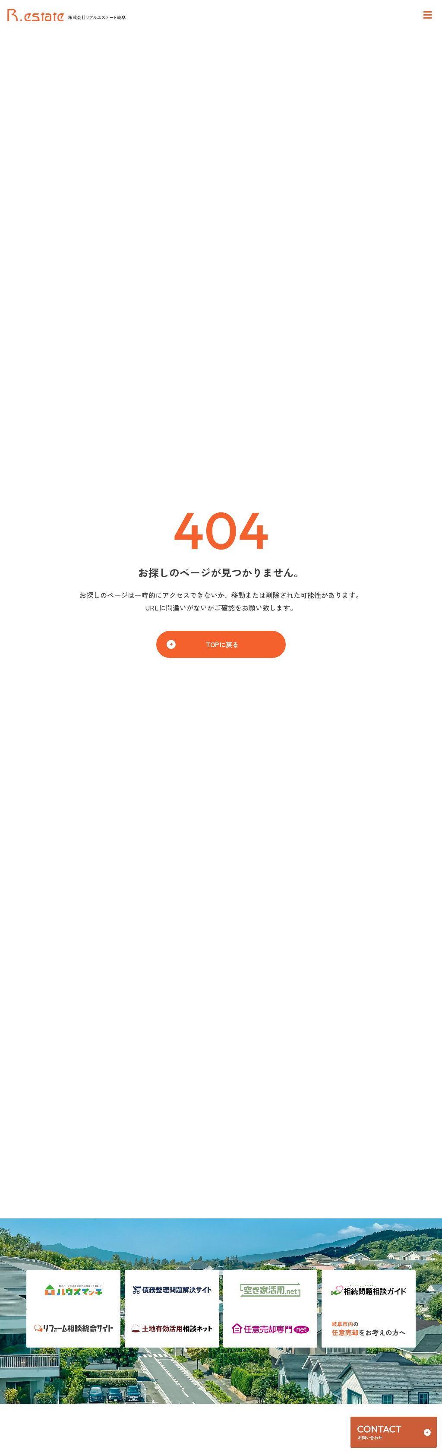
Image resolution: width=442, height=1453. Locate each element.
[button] (221, 644)
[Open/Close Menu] (427, 15)
